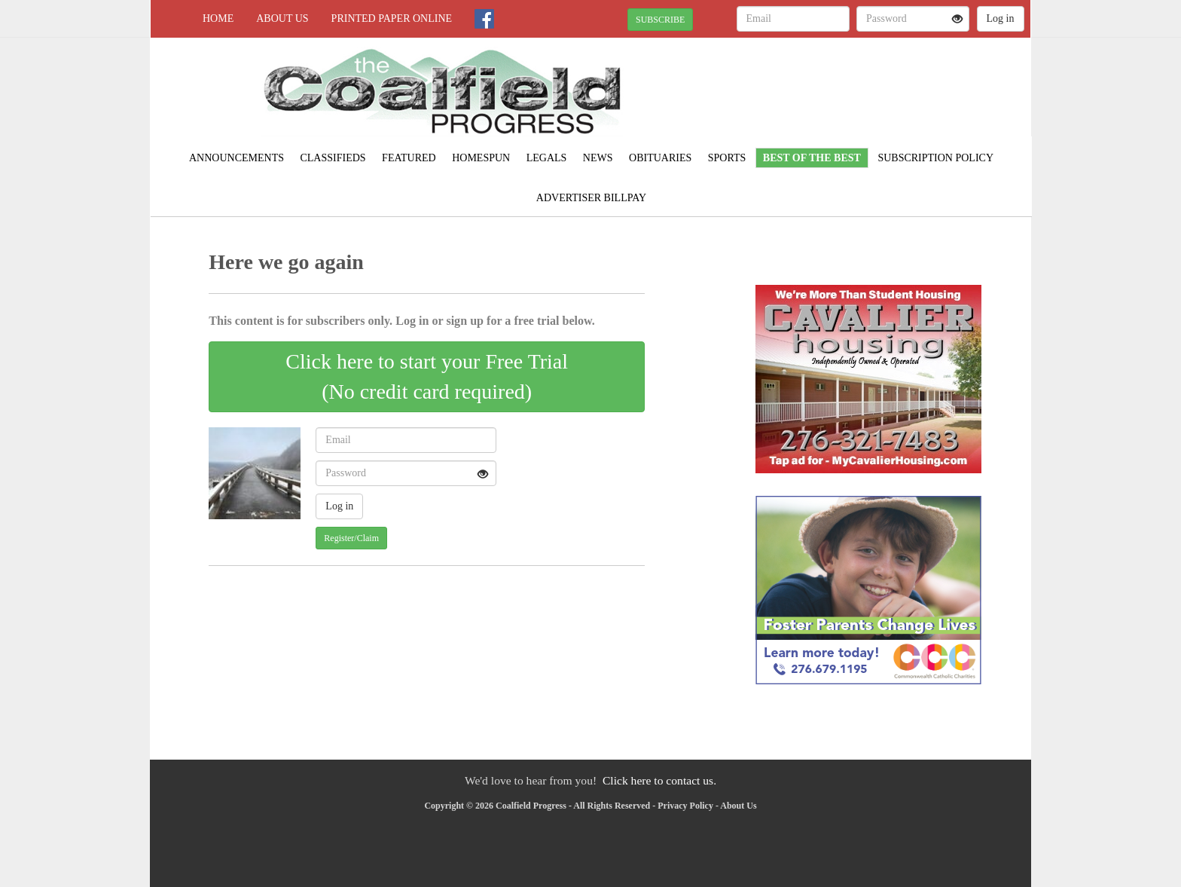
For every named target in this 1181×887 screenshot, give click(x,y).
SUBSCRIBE (660, 19)
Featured (409, 158)
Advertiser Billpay (591, 197)
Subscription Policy (935, 158)
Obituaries (660, 158)
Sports (727, 158)
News (598, 158)
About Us (282, 18)
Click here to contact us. (659, 780)
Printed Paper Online (392, 18)
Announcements (236, 158)
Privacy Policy (685, 805)
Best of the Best (812, 158)
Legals (546, 158)
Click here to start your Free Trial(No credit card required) (426, 376)
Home (218, 18)
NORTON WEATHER (892, 90)
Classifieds (332, 158)
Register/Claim (351, 538)
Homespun (481, 158)
